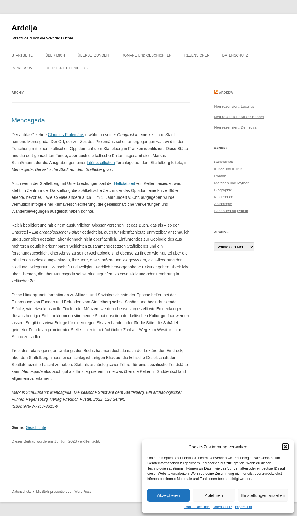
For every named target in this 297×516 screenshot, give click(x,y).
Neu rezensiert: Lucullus (234, 106)
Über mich (55, 55)
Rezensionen (197, 55)
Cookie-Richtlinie (197, 507)
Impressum (243, 507)
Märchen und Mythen (231, 183)
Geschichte (36, 427)
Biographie (223, 190)
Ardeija (24, 28)
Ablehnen (213, 495)
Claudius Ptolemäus (66, 134)
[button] (285, 447)
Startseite (22, 55)
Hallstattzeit (124, 183)
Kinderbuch (223, 197)
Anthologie (223, 204)
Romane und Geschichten (147, 55)
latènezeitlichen (101, 162)
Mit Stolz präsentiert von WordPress (63, 492)
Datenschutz (222, 507)
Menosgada (28, 120)
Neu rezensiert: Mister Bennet (239, 117)
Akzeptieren (168, 495)
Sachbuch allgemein (231, 211)
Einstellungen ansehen (263, 495)
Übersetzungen (93, 55)
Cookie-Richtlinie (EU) (67, 68)
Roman (220, 176)
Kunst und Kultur (228, 169)
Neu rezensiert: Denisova (235, 127)
